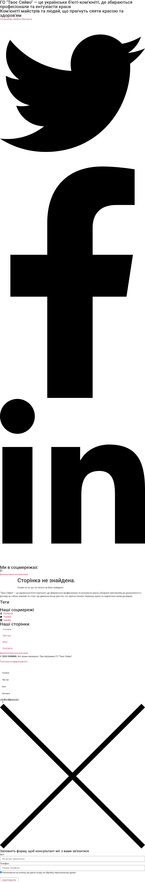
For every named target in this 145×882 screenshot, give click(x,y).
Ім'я (2, 854)
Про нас (13, 19)
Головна (4, 19)
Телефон (4, 863)
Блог (19, 19)
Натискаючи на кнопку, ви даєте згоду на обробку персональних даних (39, 873)
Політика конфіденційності (14, 661)
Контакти (27, 19)
